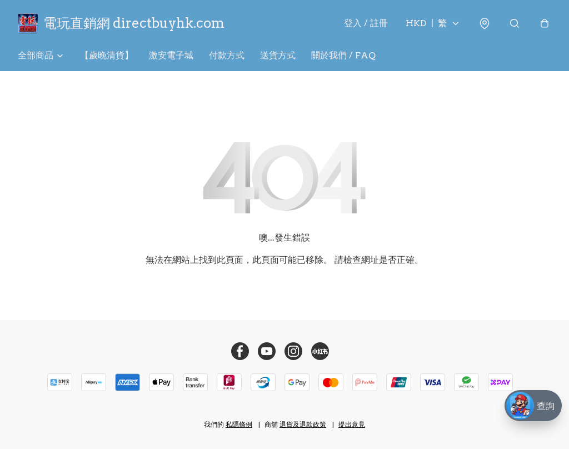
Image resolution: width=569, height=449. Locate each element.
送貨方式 (278, 55)
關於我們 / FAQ (343, 55)
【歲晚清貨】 (106, 55)
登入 (366, 23)
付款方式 (226, 55)
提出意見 (351, 424)
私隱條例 (239, 424)
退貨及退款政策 (302, 424)
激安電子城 (171, 55)
